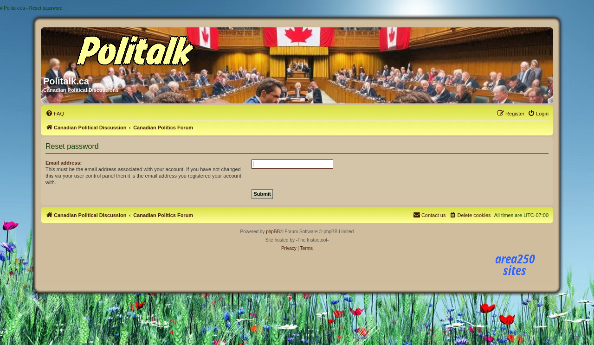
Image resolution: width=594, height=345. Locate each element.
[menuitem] (54, 113)
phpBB (273, 231)
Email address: (63, 163)
